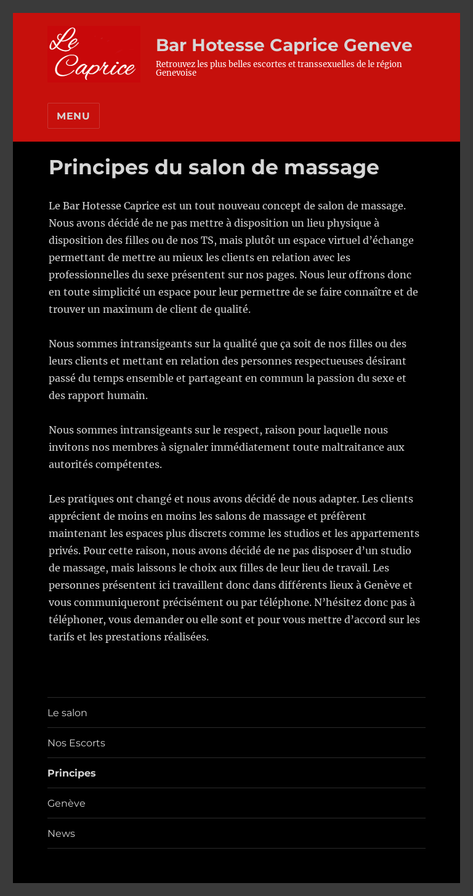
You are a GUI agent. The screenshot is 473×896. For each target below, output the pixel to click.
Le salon (67, 713)
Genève (66, 803)
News (61, 833)
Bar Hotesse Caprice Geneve (284, 44)
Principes (71, 773)
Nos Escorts (76, 743)
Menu (74, 116)
